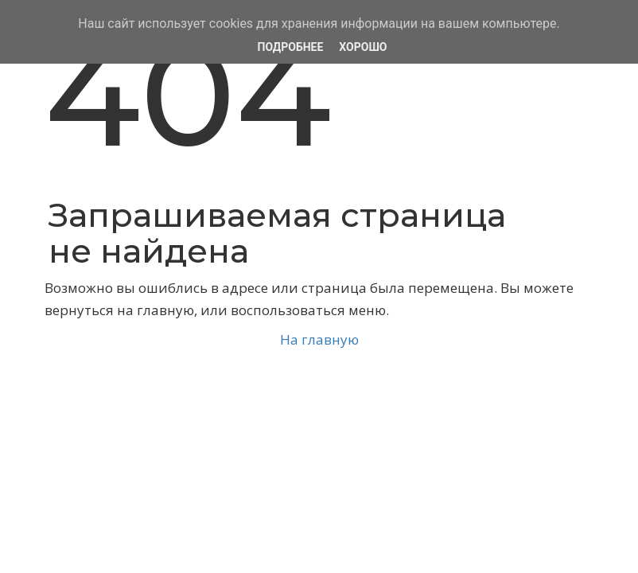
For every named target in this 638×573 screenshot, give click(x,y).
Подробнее (291, 47)
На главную (319, 339)
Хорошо (363, 47)
